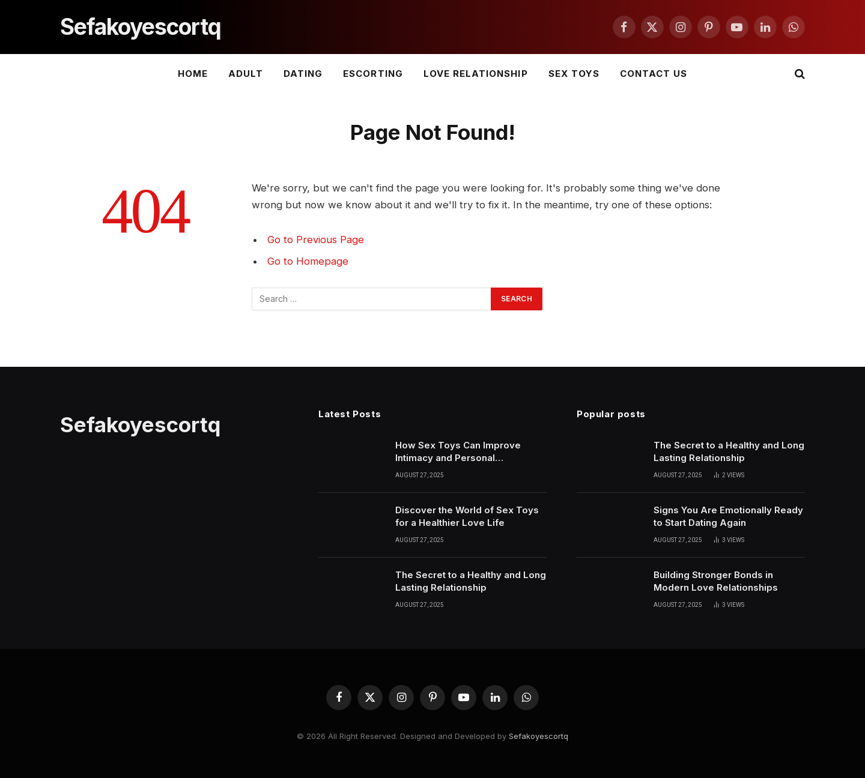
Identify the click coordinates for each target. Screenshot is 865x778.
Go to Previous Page (315, 240)
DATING (303, 73)
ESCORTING (372, 73)
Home (193, 73)
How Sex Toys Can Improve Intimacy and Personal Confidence (458, 452)
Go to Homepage (307, 261)
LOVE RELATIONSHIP (475, 73)
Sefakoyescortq (538, 736)
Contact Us (654, 73)
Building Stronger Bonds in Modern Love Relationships (716, 581)
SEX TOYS (573, 73)
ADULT (245, 73)
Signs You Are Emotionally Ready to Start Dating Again (728, 516)
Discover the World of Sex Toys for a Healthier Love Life (467, 516)
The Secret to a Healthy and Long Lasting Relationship (470, 581)
